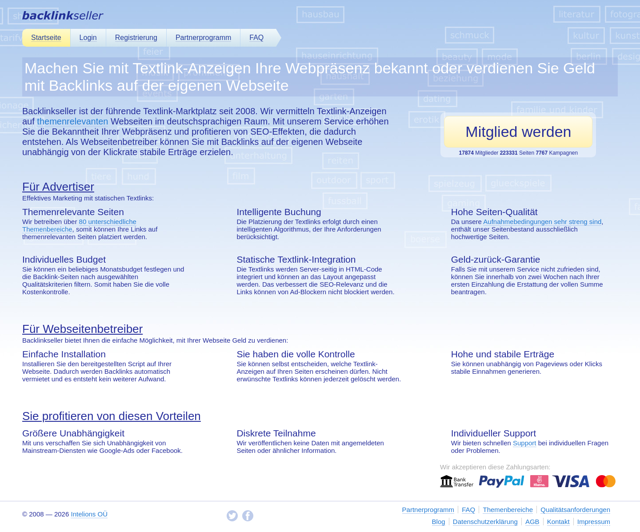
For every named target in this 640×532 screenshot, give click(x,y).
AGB (532, 521)
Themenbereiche (508, 509)
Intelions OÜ (89, 514)
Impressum (593, 521)
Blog (438, 521)
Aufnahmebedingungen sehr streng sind (542, 221)
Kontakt (558, 521)
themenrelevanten (72, 121)
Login (88, 37)
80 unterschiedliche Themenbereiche (79, 225)
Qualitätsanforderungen (575, 509)
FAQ (256, 37)
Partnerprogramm (203, 37)
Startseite (46, 37)
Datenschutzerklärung (485, 521)
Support (524, 443)
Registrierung (136, 37)
